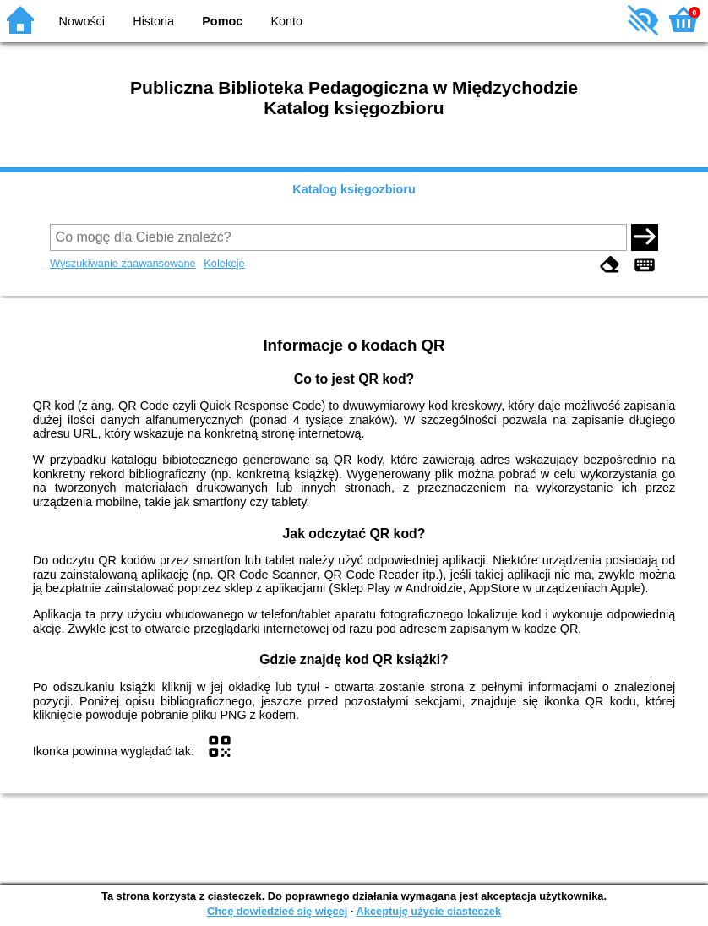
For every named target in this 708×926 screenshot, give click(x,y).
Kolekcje (224, 263)
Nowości (82, 21)
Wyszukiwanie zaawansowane (123, 263)
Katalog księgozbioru (354, 189)
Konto (287, 21)
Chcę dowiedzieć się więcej (277, 911)
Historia (153, 21)
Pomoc (222, 21)
